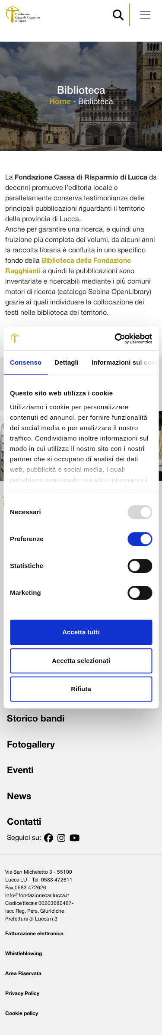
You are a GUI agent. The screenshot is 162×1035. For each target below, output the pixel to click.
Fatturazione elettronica (34, 933)
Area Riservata (23, 973)
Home (60, 102)
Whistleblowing (23, 953)
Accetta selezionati (81, 660)
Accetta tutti (81, 632)
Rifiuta (81, 688)
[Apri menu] (145, 14)
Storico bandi (35, 719)
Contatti (24, 822)
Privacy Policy (22, 993)
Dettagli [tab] (66, 362)
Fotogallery (31, 745)
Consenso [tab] (25, 362)
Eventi (20, 771)
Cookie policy (21, 1013)
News (19, 797)
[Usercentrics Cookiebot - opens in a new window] (115, 338)
